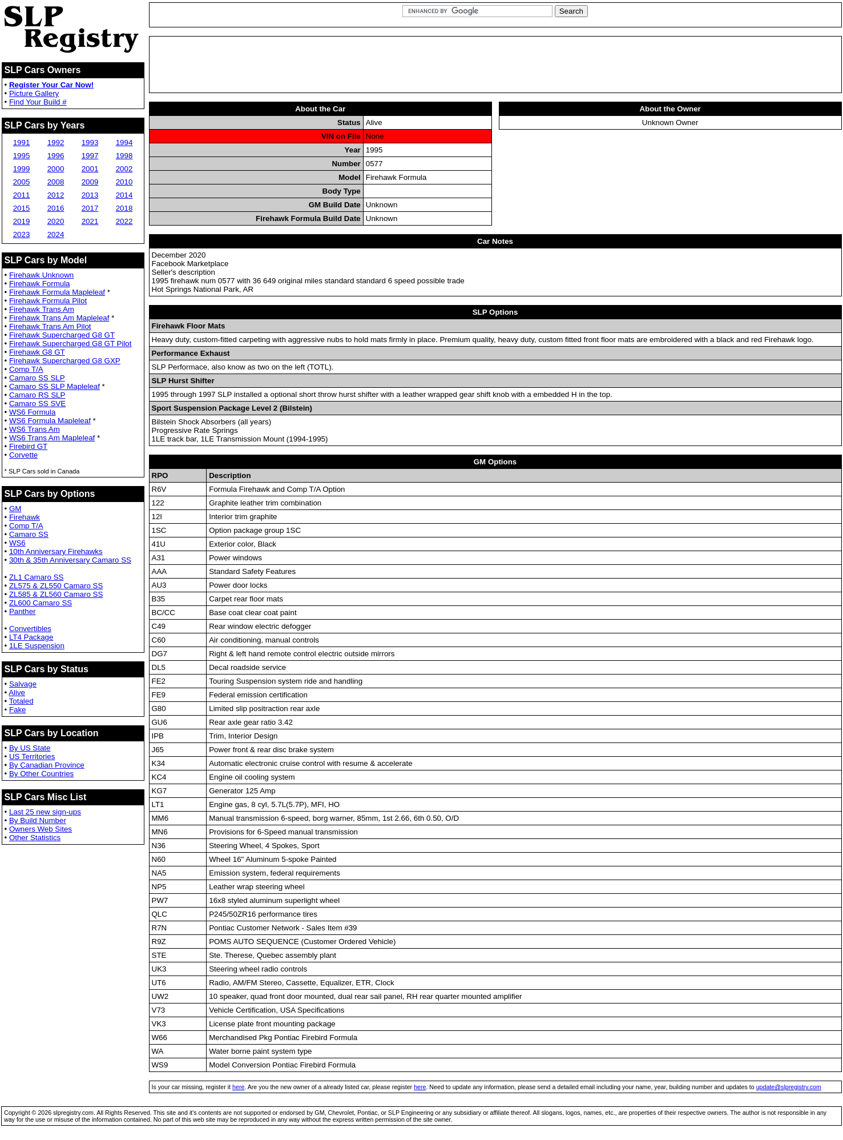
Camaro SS (29, 534)
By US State (30, 748)
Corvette (23, 455)
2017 (90, 208)
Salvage (23, 684)
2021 (90, 221)
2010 (124, 182)
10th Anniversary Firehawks (56, 551)
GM (15, 508)
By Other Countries (41, 773)
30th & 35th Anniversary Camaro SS (70, 560)
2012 (55, 195)
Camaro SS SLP (37, 378)
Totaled (21, 701)
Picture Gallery (34, 93)
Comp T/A (26, 369)
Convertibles (30, 628)
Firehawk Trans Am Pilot (50, 326)
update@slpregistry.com (788, 1086)
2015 (21, 208)
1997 (90, 155)
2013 (90, 195)
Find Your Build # (38, 102)
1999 (21, 168)
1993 (90, 142)
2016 (55, 208)
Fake (17, 709)
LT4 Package (31, 637)
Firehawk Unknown (41, 275)
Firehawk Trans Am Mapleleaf (59, 318)
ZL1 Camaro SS (36, 577)
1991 (21, 142)
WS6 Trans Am (34, 429)
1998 (124, 155)
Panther (22, 611)
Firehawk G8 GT (37, 352)
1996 (55, 155)
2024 (55, 234)
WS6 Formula (32, 412)
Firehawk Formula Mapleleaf (57, 292)
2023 (21, 234)
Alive (17, 692)
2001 (90, 168)
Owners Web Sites (40, 829)
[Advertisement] (495, 64)
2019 (21, 221)
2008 (55, 182)
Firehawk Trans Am (41, 309)
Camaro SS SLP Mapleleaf (54, 386)
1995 (21, 155)
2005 (21, 182)
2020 (55, 221)
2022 (124, 221)
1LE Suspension (36, 645)
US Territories (32, 756)
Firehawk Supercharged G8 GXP (64, 360)
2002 (124, 168)
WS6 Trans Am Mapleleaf (52, 437)
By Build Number (37, 820)
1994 (124, 142)
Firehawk (24, 517)
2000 (55, 168)
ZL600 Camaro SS (40, 603)
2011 (21, 195)
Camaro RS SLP (37, 395)
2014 (124, 195)
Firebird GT (28, 446)
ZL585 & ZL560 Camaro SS (56, 594)
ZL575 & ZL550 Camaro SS (56, 585)
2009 (90, 182)
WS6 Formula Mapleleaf (50, 420)
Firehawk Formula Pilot (48, 300)
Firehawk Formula (39, 283)
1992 (55, 142)
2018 (124, 208)
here (238, 1086)
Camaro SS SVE (37, 403)
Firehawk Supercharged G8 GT (62, 335)
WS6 (17, 543)
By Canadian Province (46, 765)
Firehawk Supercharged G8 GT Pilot (70, 343)
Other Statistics (34, 837)
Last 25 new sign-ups (45, 812)
